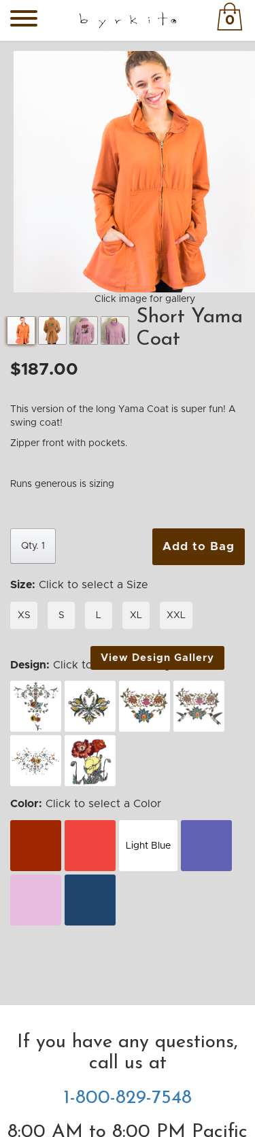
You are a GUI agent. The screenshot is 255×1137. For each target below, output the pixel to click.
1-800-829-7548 (128, 1098)
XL (136, 615)
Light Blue (148, 846)
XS (24, 615)
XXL (176, 615)
